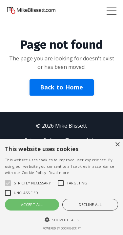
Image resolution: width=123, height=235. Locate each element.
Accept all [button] (32, 204)
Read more (59, 172)
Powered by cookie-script (62, 228)
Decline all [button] (90, 204)
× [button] (117, 144)
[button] (61, 219)
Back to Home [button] (61, 87)
